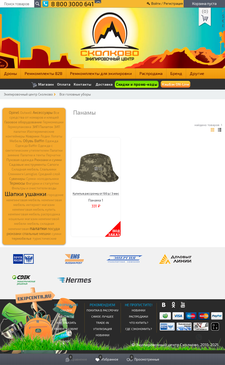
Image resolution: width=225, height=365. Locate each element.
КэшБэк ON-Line (175, 84)
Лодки (45, 136)
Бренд (176, 73)
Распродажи (138, 316)
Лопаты (56, 136)
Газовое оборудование (23, 122)
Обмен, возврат (66, 329)
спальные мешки (36, 233)
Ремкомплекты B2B (43, 73)
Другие (197, 73)
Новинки (102, 335)
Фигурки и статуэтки (42, 183)
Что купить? (138, 322)
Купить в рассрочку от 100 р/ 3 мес (96, 193)
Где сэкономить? (138, 329)
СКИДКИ (66, 310)
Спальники (48, 169)
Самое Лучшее (102, 316)
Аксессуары (43, 112)
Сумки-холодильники (42, 179)
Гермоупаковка (19, 127)
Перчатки (53, 155)
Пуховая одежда (19, 160)
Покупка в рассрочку (103, 310)
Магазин (42, 84)
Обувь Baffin (33, 140)
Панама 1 (95, 200)
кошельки (16, 219)
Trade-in (102, 322)
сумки (56, 234)
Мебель (16, 141)
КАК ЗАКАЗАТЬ (66, 322)
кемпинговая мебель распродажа (34, 214)
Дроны (10, 73)
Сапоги (53, 164)
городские (55, 195)
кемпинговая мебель (23, 200)
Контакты (82, 84)
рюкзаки (14, 233)
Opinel (14, 112)
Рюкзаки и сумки (48, 159)
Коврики (32, 136)
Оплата (63, 84)
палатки (38, 228)
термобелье (22, 238)
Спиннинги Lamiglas (22, 174)
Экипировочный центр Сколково (28, 94)
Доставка (104, 84)
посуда (54, 228)
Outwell (26, 113)
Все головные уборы (75, 94)
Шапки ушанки (25, 193)
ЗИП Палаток (42, 127)
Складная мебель (25, 169)
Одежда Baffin (26, 146)
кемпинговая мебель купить (34, 209)
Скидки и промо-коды (137, 84)
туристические (44, 238)
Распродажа (150, 73)
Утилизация (102, 329)
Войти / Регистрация (167, 3)
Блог (66, 341)
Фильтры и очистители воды (34, 188)
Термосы (17, 183)
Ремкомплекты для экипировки (101, 73)
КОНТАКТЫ (66, 316)
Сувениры (17, 178)
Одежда (51, 141)
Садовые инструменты (27, 164)
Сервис (66, 335)
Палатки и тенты (32, 155)
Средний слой (49, 174)
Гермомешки (53, 122)
